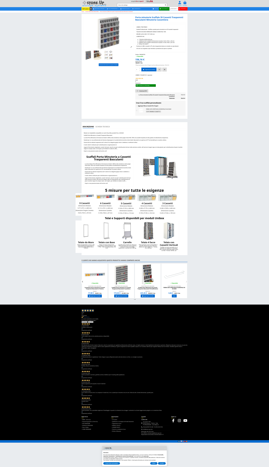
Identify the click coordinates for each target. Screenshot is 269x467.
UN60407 (95, 291)
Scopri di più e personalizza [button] (111, 463)
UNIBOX (138, 75)
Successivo (90, 322)
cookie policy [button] (146, 456)
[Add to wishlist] (159, 69)
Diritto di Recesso (116, 431)
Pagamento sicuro (116, 423)
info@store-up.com (148, 429)
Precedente (84, 322)
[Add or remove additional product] (136, 110)
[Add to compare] (164, 69)
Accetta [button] (162, 463)
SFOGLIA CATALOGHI (87, 425)
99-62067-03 (143, 75)
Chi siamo (114, 419)
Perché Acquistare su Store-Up (90, 421)
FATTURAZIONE (86, 423)
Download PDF (142, 91)
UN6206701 (147, 291)
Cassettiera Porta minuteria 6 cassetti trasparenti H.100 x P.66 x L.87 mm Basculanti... (174, 289)
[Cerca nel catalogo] (165, 5)
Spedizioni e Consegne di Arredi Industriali (123, 421)
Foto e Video (85, 427)
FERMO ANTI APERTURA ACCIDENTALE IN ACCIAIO (158, 109)
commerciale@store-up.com (154, 433)
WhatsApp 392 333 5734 (147, 431)
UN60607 (174, 291)
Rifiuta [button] (153, 463)
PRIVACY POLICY (116, 425)
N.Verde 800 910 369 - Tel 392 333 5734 (153, 427)
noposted (149, 75)
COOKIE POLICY (116, 427)
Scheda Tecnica (102, 127)
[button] (99, 8)
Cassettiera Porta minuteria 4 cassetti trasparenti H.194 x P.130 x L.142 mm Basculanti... (95, 289)
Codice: (137, 54)
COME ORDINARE (86, 429)
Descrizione (88, 127)
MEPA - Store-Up (86, 419)
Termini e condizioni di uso (119, 429)
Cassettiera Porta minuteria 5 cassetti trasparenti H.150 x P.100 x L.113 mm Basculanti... (121, 289)
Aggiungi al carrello (149, 69)
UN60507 (121, 291)
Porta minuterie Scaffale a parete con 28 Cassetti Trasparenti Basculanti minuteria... (147, 288)
